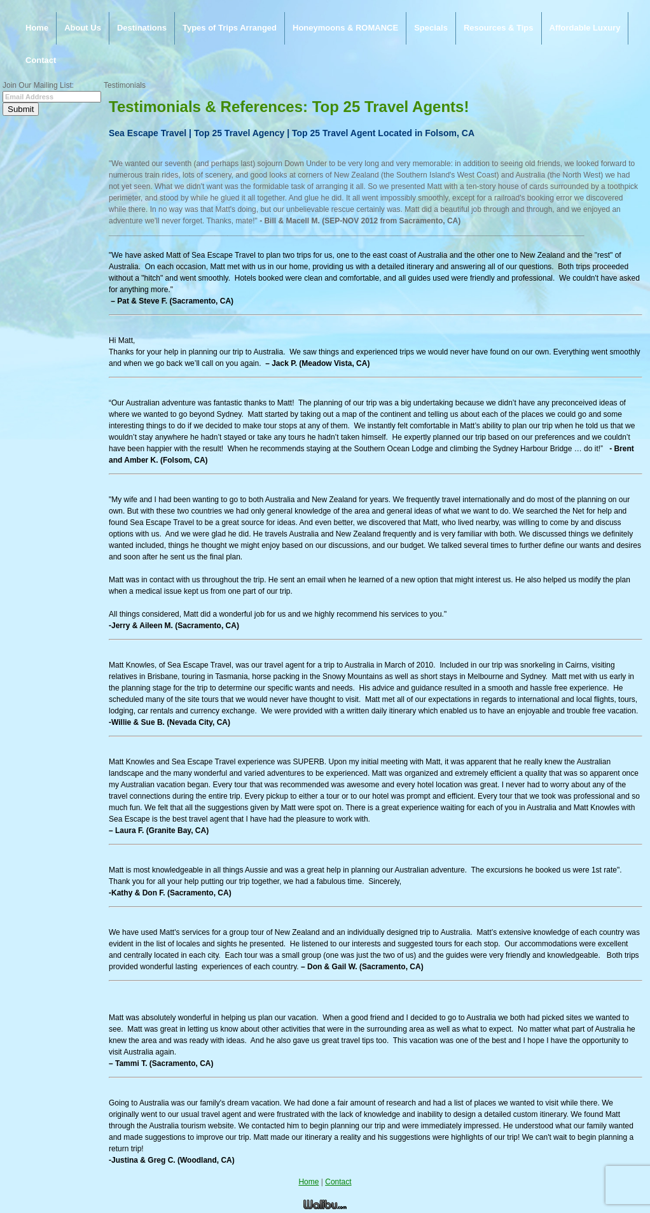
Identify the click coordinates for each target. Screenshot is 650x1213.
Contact (40, 60)
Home (36, 27)
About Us (82, 27)
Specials (431, 27)
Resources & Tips (499, 27)
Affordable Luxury (585, 27)
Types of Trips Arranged (230, 27)
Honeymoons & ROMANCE (345, 27)
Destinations (142, 27)
